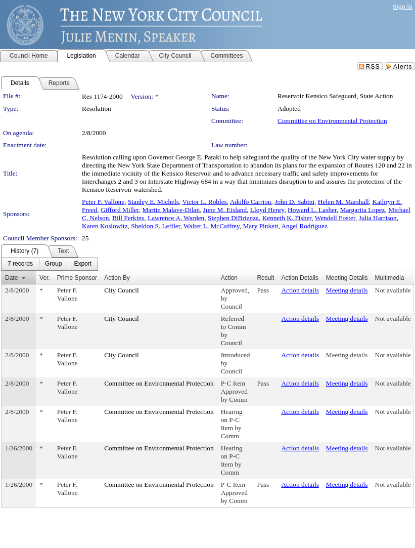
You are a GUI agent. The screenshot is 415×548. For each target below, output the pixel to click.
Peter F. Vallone (103, 201)
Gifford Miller (120, 210)
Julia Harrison (378, 218)
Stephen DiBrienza (233, 218)
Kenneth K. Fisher (287, 218)
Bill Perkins (128, 218)
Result (265, 277)
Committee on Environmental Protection (332, 120)
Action (229, 277)
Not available (393, 290)
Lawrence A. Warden (176, 218)
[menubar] (49, 264)
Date (11, 277)
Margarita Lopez (362, 210)
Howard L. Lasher (312, 210)
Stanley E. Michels (153, 201)
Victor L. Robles (204, 201)
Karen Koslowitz (105, 226)
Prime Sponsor (77, 277)
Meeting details (347, 290)
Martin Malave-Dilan (171, 210)
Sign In (402, 6)
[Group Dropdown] (53, 264)
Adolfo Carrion (250, 201)
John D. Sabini (294, 201)
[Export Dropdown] (83, 264)
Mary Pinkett (260, 226)
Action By (117, 277)
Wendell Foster (335, 218)
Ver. (44, 277)
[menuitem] (20, 264)
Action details (299, 290)
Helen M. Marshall (343, 201)
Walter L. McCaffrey (211, 226)
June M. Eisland (225, 210)
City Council (121, 290)
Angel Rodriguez (304, 226)
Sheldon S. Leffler (155, 226)
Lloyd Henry (267, 210)
